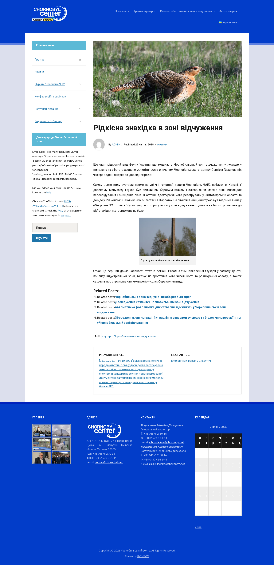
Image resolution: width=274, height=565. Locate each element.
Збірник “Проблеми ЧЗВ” (50, 84)
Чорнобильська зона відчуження (135, 336)
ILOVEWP (143, 556)
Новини (162, 144)
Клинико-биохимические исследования (186, 11)
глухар (106, 336)
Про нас (39, 59)
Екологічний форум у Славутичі (191, 360)
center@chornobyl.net (108, 462)
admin (116, 144)
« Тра (198, 526)
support (66, 215)
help (49, 192)
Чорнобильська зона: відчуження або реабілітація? (153, 296)
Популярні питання (46, 108)
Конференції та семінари (50, 96)
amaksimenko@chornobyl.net (166, 463)
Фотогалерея (228, 11)
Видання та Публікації (48, 121)
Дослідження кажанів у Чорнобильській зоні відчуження (157, 302)
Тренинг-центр (143, 11)
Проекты (121, 11)
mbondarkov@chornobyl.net (166, 442)
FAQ (60, 210)
